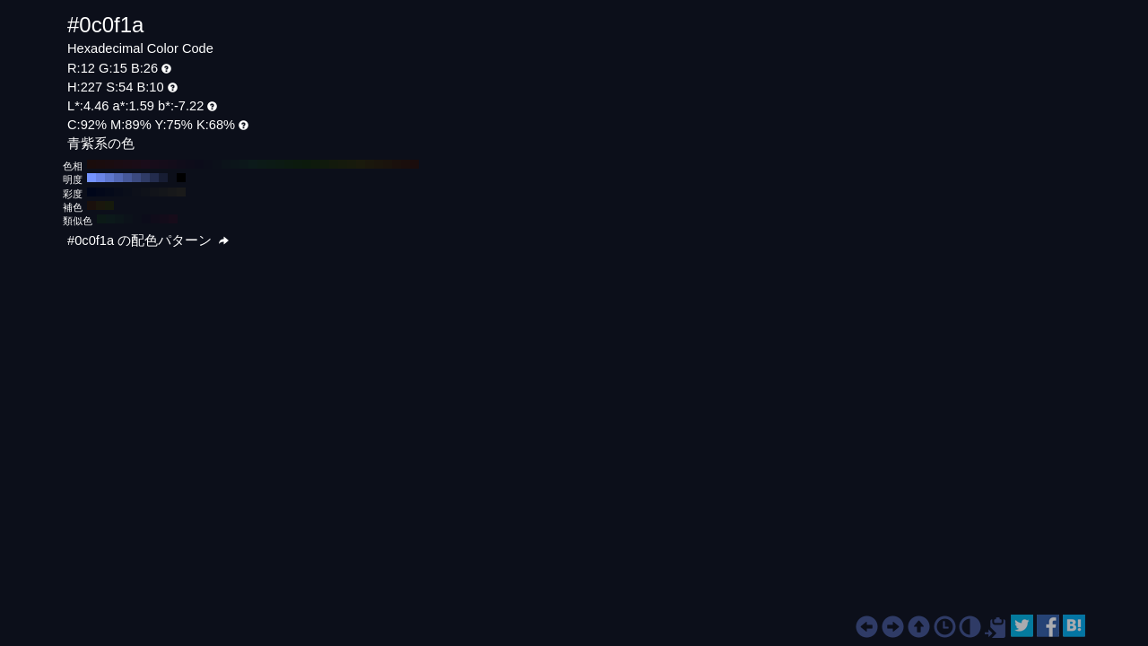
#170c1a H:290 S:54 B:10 (154, 164)
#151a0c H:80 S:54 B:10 (342, 164)
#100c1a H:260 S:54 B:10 (181, 164)
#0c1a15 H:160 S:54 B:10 (270, 164)
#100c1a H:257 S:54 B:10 (155, 218)
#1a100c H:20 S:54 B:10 (396, 164)
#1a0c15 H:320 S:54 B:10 (127, 164)
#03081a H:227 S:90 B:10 (100, 192)
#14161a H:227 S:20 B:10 (163, 192)
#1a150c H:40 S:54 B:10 (378, 164)
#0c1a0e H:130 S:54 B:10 (297, 164)
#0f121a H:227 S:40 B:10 (145, 192)
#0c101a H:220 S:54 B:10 (217, 164)
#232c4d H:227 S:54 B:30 (154, 177)
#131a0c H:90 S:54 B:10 (333, 164)
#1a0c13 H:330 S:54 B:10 (118, 164)
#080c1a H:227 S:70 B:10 (118, 192)
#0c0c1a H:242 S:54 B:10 (146, 218)
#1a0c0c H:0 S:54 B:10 (414, 164)
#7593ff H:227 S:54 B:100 (91, 177)
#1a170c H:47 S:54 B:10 (100, 205)
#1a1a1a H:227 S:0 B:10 (181, 192)
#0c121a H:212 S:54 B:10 (128, 218)
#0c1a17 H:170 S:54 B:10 (261, 164)
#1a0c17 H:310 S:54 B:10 (136, 164)
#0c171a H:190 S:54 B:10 (243, 164)
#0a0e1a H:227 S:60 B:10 (127, 192)
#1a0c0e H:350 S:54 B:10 (100, 164)
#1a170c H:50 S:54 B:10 (369, 164)
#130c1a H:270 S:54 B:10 (172, 164)
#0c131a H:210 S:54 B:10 (226, 164)
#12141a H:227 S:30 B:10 (154, 192)
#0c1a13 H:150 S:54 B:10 (279, 164)
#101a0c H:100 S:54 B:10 (324, 164)
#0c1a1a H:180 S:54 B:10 (252, 164)
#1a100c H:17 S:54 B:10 (91, 205)
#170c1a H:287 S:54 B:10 (173, 218)
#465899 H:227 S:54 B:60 (127, 177)
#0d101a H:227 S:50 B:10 (136, 192)
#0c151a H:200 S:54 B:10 (234, 164)
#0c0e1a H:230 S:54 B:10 (208, 164)
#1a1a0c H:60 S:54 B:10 (360, 164)
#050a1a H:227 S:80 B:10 (109, 192)
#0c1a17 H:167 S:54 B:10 (101, 218)
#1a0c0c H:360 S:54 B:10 (91, 164)
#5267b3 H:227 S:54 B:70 (118, 177)
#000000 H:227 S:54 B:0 (181, 177)
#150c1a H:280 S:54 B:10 (163, 164)
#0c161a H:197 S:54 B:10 (119, 218)
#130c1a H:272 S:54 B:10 (164, 218)
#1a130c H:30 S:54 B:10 (387, 164)
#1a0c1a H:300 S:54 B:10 (145, 164)
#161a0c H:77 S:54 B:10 (109, 205)
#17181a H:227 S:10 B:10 (172, 192)
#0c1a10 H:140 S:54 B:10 (288, 164)
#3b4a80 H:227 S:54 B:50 (136, 177)
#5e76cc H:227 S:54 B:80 (109, 177)
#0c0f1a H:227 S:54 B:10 (172, 177)
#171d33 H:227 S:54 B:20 (163, 177)
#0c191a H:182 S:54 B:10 (110, 218)
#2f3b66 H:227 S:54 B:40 (145, 177)
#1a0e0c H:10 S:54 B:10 (405, 164)
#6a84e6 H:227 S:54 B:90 (100, 177)
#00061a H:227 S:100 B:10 (91, 192)
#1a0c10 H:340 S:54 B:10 (109, 164)
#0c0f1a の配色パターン (148, 240)
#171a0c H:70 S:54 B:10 (351, 164)
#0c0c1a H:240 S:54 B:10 (199, 164)
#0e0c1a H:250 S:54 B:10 (190, 164)
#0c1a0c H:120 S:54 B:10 (306, 164)
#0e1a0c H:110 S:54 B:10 (315, 164)
